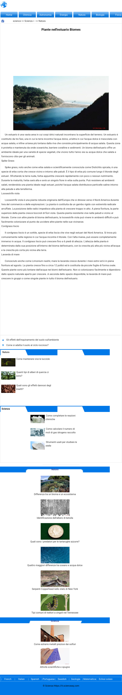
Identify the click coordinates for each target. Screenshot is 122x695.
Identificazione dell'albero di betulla (55, 509)
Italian (21, 679)
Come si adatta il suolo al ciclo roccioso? (27, 345)
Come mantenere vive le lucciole (33, 359)
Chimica (27, 15)
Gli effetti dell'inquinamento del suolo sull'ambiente (32, 339)
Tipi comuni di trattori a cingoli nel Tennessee (54, 604)
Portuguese (48, 679)
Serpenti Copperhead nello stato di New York (55, 580)
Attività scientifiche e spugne (55, 658)
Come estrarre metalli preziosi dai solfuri (55, 635)
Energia (63, 15)
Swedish (62, 679)
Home (9, 15)
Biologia (100, 15)
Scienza (28, 21)
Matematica (89, 679)
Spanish (35, 679)
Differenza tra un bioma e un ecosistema (55, 486)
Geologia (75, 679)
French (7, 679)
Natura (81, 15)
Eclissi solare (105, 679)
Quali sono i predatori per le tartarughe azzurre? (54, 533)
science (17, 21)
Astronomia (46, 15)
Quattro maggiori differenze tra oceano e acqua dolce (54, 557)
